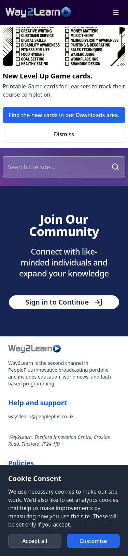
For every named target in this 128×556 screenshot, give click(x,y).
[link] (64, 115)
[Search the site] (56, 166)
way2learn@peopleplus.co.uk (41, 416)
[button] (116, 12)
